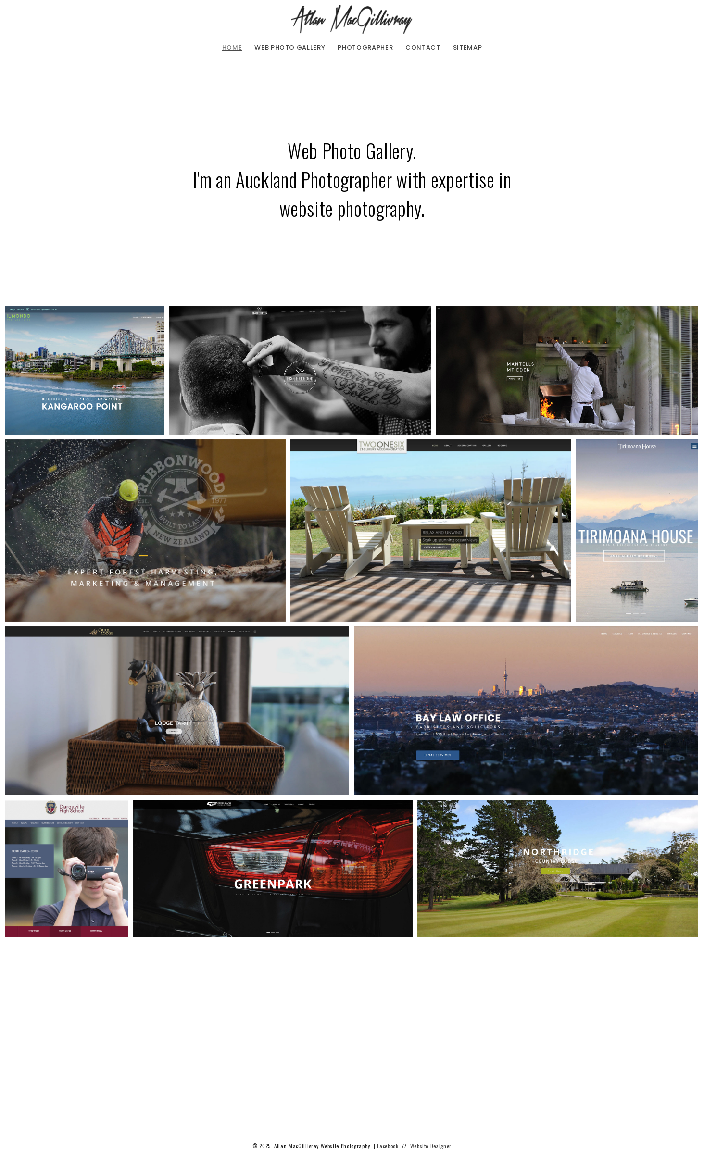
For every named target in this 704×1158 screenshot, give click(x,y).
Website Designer (431, 1146)
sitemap (467, 47)
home (232, 47)
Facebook (387, 1146)
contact (422, 47)
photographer (365, 47)
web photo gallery (289, 47)
